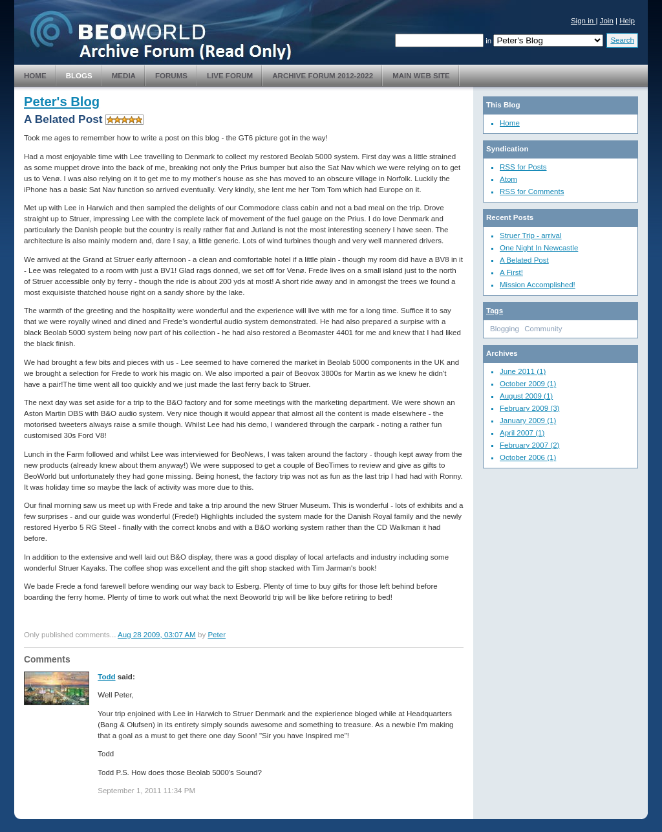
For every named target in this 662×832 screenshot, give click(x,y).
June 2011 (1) (523, 371)
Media (124, 76)
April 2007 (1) (522, 433)
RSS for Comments (532, 191)
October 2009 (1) (528, 384)
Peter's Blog (62, 101)
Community (543, 329)
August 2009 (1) (526, 396)
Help (627, 21)
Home (35, 76)
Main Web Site (421, 76)
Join (607, 21)
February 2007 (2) (529, 445)
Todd (106, 677)
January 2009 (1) (528, 420)
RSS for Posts (523, 167)
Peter (217, 635)
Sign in (583, 21)
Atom (508, 179)
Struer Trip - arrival (531, 235)
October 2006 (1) (528, 457)
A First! (511, 272)
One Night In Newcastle (539, 248)
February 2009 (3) (529, 408)
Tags (494, 310)
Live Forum (230, 76)
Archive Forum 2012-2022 (322, 76)
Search (622, 40)
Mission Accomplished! (537, 285)
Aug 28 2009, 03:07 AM (157, 635)
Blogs (79, 76)
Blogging (504, 329)
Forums (171, 76)
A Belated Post (524, 260)
